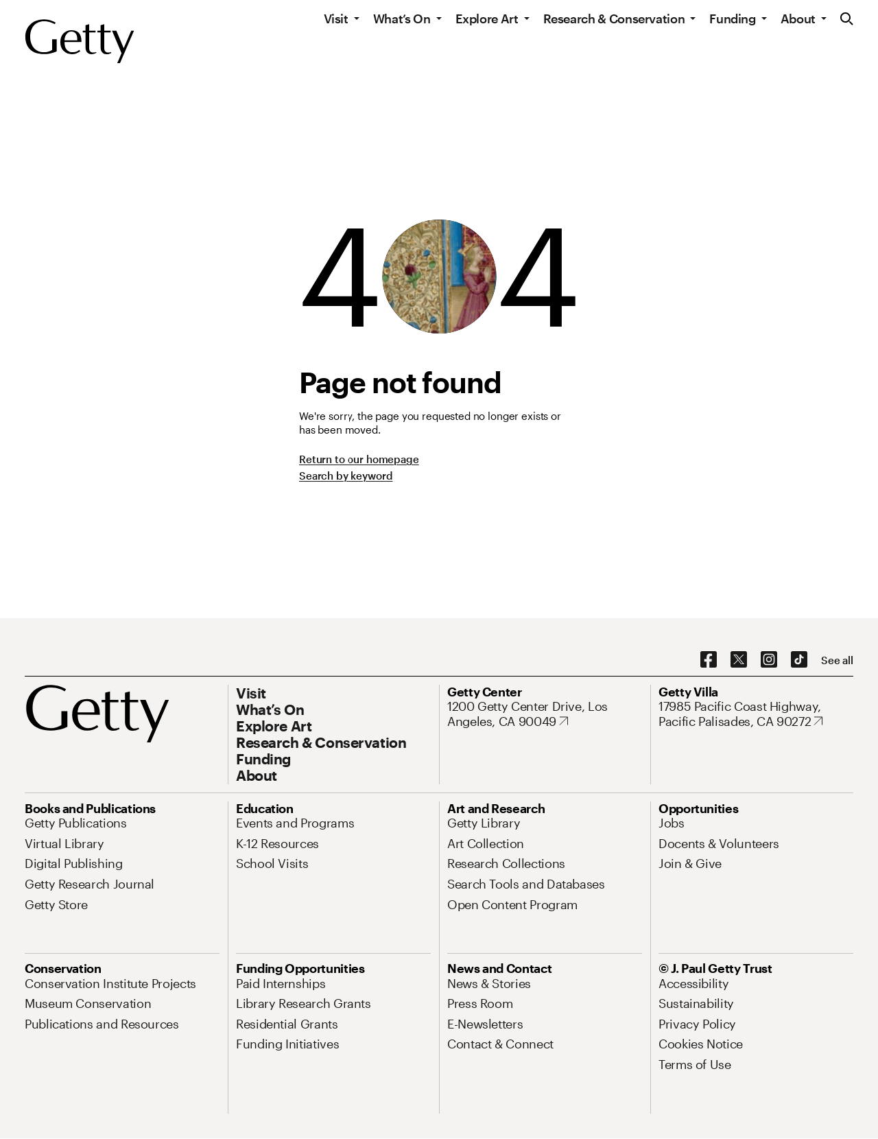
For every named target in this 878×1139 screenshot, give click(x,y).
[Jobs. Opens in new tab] (671, 822)
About (798, 18)
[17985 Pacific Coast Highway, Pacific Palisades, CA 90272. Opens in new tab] (755, 714)
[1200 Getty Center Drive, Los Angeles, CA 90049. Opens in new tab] (544, 714)
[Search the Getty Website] (846, 19)
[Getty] (79, 41)
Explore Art (487, 18)
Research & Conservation (614, 18)
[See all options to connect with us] (837, 660)
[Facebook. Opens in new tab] (708, 660)
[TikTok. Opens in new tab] (799, 660)
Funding (732, 18)
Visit (336, 18)
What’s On (402, 18)
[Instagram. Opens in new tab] (769, 660)
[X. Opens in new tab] (739, 660)
